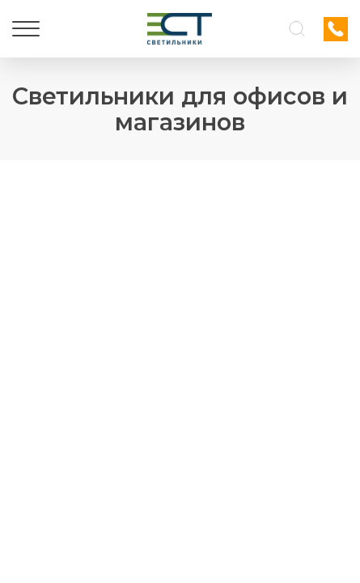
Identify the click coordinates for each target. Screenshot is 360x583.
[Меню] (26, 29)
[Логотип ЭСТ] (179, 29)
